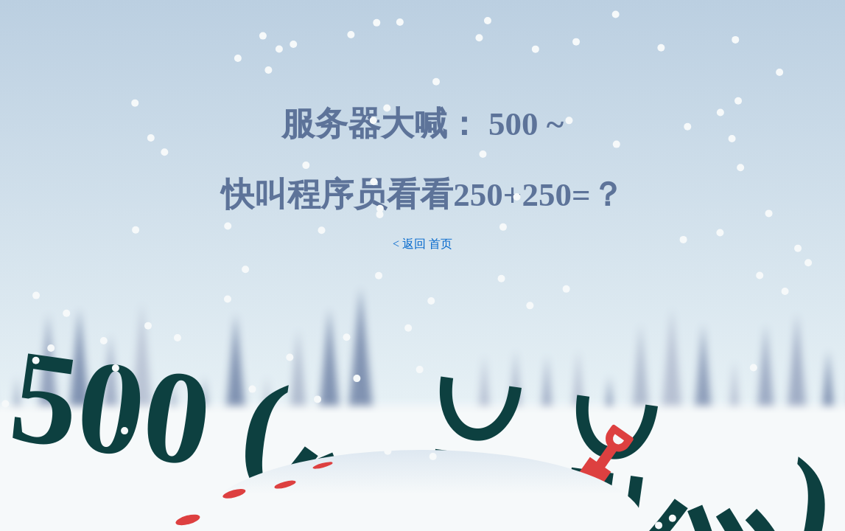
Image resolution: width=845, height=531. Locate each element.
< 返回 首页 (422, 243)
